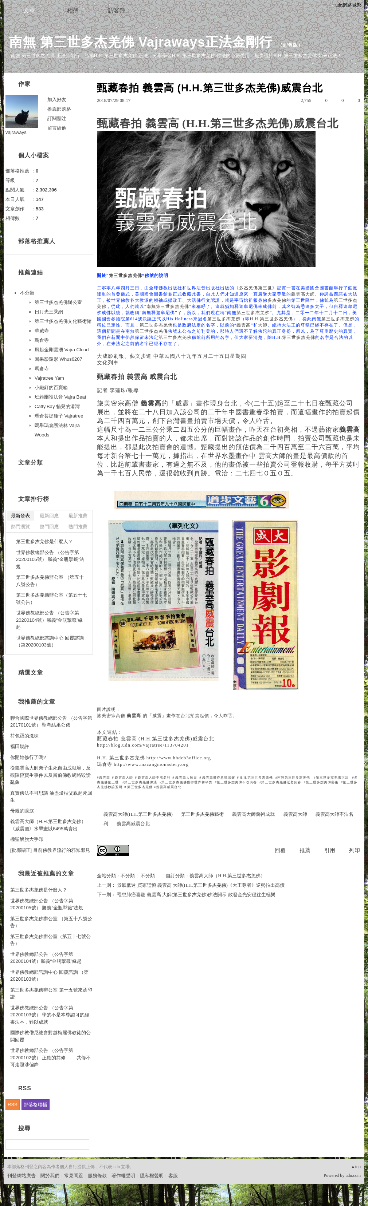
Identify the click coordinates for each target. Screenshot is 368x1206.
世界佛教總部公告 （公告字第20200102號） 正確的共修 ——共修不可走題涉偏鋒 (50, 1057)
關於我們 (49, 1175)
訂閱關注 (56, 118)
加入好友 (56, 99)
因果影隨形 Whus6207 (58, 359)
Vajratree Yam (49, 378)
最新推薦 (77, 515)
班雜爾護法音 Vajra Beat (60, 397)
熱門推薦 (77, 526)
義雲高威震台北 (133, 823)
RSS (12, 1104)
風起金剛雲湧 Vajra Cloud (62, 349)
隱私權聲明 (152, 1175)
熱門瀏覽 (20, 526)
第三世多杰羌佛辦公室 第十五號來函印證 (51, 993)
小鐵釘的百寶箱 (51, 387)
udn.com (353, 1175)
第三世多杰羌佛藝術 (202, 814)
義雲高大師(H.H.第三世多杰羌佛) (138, 814)
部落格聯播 (35, 1104)
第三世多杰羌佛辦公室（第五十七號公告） (51, 598)
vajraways (16, 132)
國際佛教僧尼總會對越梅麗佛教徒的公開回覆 (50, 1036)
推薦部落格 (59, 109)
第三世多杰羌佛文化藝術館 (63, 321)
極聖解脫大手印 (26, 839)
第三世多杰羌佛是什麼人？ (44, 541)
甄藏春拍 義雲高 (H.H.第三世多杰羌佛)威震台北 (155, 739)
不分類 (128, 875)
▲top (356, 1166)
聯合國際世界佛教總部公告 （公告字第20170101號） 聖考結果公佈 (51, 721)
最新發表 (20, 515)
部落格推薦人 (36, 241)
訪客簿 (116, 10)
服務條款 (97, 1175)
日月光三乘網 (49, 312)
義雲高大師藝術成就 (253, 814)
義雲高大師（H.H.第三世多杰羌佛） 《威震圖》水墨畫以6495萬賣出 (48, 825)
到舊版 (290, 45)
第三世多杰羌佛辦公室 (58, 302)
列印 (354, 850)
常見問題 (73, 1175)
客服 (173, 1175)
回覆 (280, 850)
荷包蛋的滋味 (24, 736)
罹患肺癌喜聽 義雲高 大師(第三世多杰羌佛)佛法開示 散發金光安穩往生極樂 (196, 894)
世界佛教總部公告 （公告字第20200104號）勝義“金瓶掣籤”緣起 (49, 620)
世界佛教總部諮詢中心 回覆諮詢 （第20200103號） (50, 641)
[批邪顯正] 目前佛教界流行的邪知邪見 (50, 850)
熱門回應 (49, 526)
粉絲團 (14, 1200)
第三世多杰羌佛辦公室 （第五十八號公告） (50, 580)
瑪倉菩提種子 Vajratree (59, 416)
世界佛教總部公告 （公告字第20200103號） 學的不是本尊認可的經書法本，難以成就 (49, 1015)
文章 (29, 10)
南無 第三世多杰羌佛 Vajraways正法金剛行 (141, 42)
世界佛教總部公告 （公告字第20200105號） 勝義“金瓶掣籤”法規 (50, 559)
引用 (329, 850)
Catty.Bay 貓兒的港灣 (57, 406)
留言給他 (56, 128)
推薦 (305, 850)
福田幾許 (19, 746)
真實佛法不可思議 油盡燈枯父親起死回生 (51, 796)
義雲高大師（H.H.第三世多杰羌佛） (227, 875)
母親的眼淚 (22, 811)
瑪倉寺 (104, 764)
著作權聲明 (123, 1175)
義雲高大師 (295, 814)
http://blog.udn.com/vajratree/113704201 (143, 745)
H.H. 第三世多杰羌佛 (121, 757)
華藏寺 (42, 330)
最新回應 (49, 515)
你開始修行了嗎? (28, 757)
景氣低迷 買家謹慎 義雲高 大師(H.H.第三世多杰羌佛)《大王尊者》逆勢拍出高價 (201, 885)
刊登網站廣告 (21, 1175)
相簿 (73, 10)
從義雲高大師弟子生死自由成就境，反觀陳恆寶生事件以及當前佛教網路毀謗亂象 (50, 775)
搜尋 (83, 1144)
